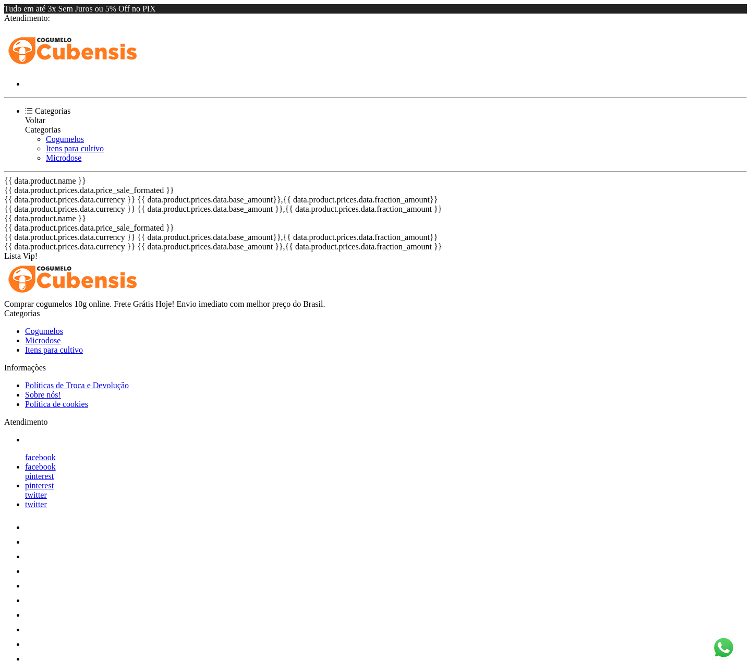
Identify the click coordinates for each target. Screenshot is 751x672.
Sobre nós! (43, 394)
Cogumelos (65, 139)
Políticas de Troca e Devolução (77, 385)
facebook (40, 457)
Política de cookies (56, 404)
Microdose (63, 157)
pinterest (39, 476)
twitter (36, 494)
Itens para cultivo (75, 148)
